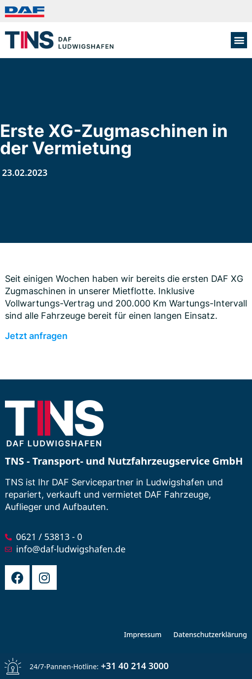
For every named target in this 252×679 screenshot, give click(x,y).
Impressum (142, 634)
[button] (239, 40)
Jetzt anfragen (36, 336)
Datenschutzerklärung (210, 634)
